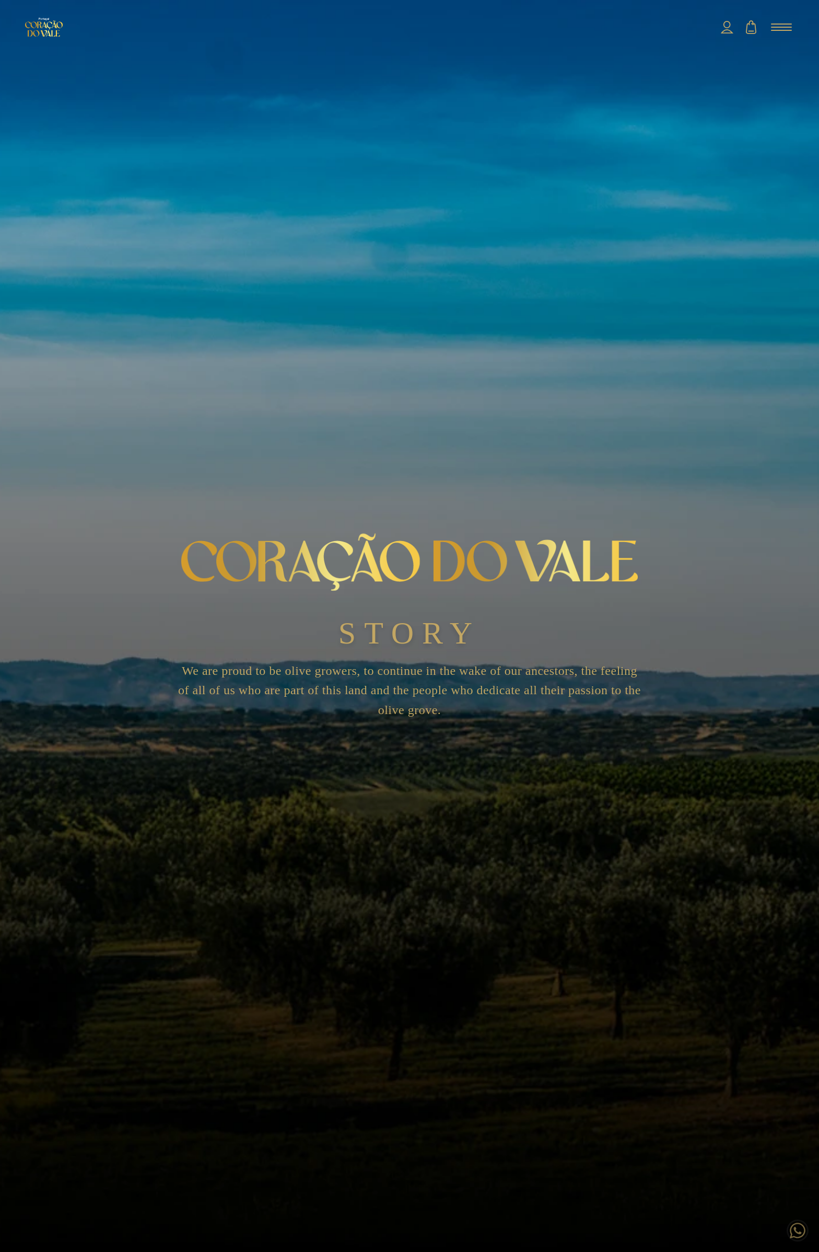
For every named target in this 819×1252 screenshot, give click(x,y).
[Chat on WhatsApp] (797, 1230)
